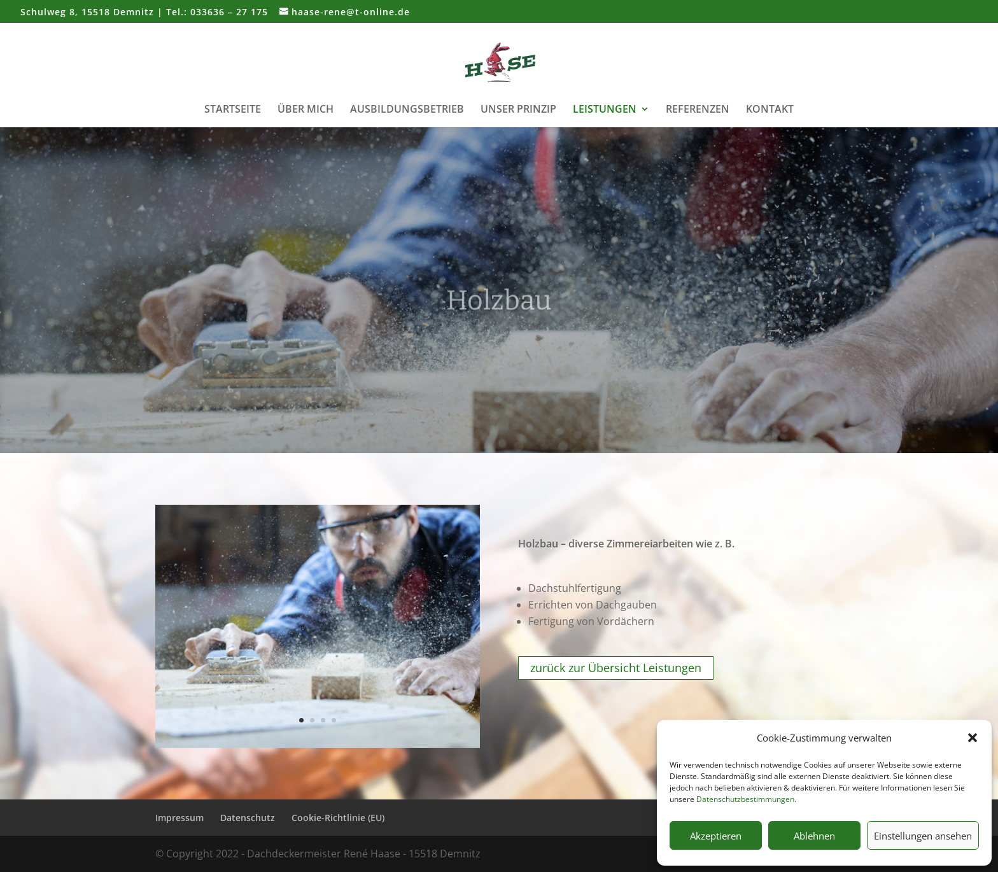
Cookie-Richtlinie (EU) (338, 818)
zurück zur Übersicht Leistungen (615, 668)
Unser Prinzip (518, 110)
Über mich (306, 110)
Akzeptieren (715, 835)
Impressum (179, 818)
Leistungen (604, 110)
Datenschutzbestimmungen (745, 799)
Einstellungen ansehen (923, 835)
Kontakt (770, 110)
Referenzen (697, 110)
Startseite (232, 110)
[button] (972, 737)
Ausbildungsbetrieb (407, 110)
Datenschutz (247, 818)
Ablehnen (814, 835)
